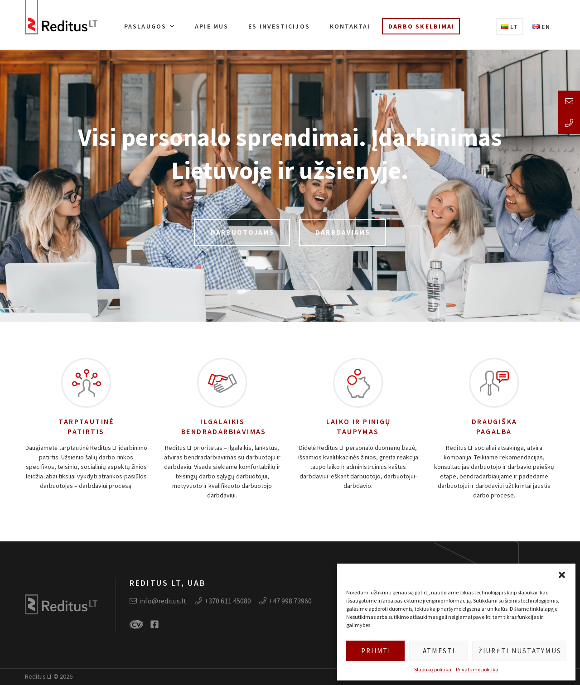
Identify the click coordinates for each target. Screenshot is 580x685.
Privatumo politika (477, 669)
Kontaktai (350, 26)
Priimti (376, 650)
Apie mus (211, 26)
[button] (561, 574)
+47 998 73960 (285, 600)
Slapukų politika (432, 669)
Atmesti (439, 650)
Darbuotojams (243, 232)
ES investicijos (279, 26)
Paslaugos (145, 26)
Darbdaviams (343, 232)
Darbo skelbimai (421, 26)
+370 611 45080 (223, 600)
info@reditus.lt (158, 600)
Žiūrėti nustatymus (520, 650)
